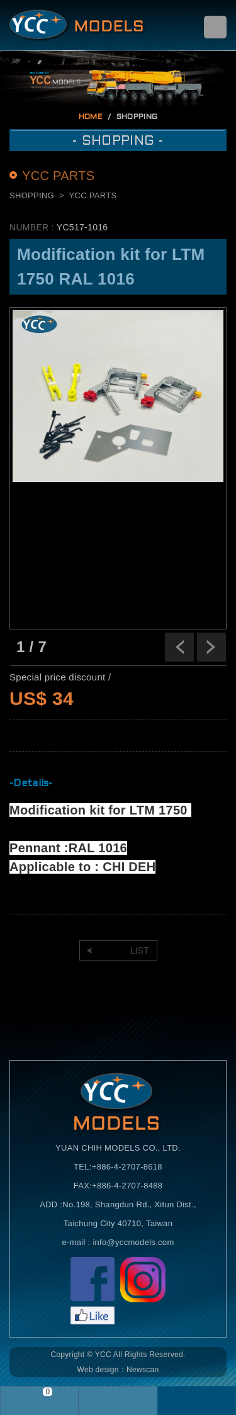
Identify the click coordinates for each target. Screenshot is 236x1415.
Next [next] (211, 647)
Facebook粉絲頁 (92, 1290)
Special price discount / (60, 677)
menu (215, 27)
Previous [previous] (179, 647)
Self (77, 25)
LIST (139, 950)
